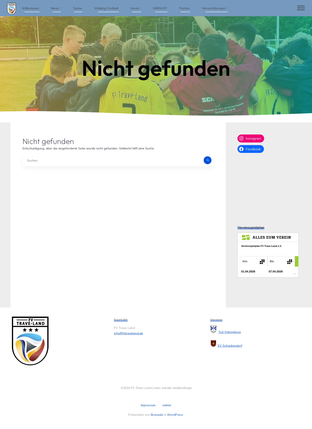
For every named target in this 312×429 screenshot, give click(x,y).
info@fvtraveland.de (128, 333)
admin (166, 405)
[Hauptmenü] (300, 8)
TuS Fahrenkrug (229, 332)
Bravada (156, 415)
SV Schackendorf (230, 346)
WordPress (175, 415)
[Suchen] (207, 160)
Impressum (148, 405)
